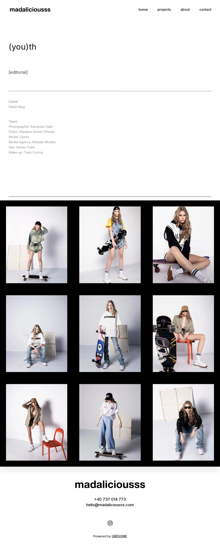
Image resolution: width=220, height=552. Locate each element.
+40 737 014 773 (110, 499)
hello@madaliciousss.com (110, 505)
